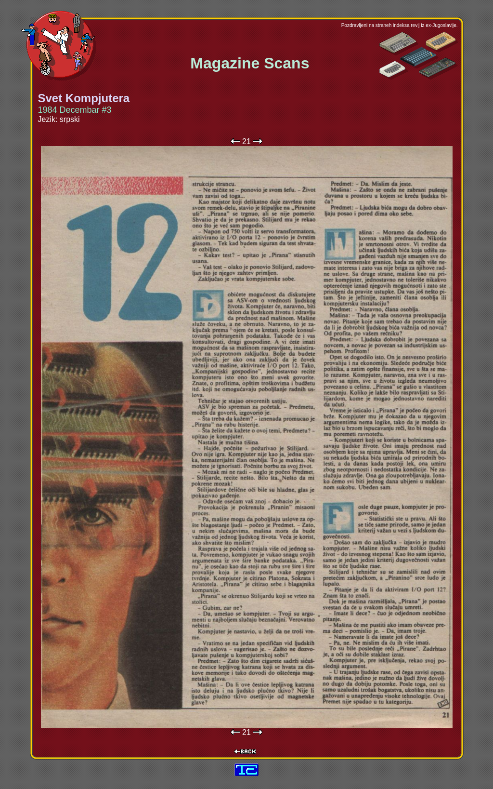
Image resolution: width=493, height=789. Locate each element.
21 (246, 141)
